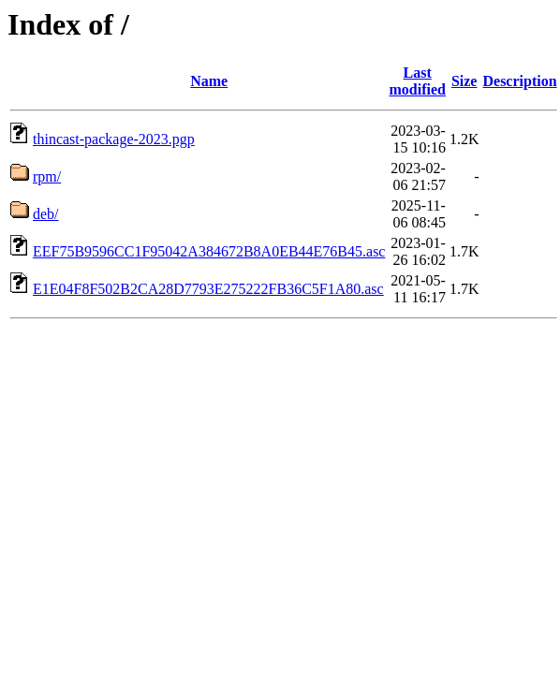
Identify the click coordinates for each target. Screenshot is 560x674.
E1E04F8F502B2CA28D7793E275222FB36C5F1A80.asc (208, 289)
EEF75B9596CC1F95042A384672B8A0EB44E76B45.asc (209, 251)
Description (519, 81)
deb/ (46, 214)
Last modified (417, 81)
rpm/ (47, 176)
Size (464, 81)
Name (209, 81)
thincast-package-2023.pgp (114, 139)
